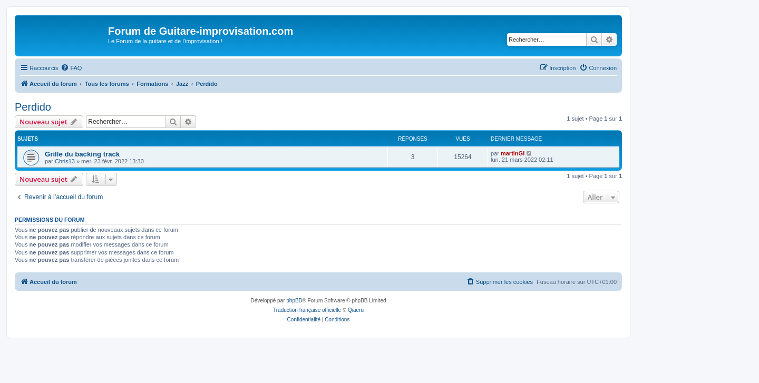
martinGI (512, 153)
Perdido (33, 107)
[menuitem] (71, 68)
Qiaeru (356, 310)
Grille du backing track (82, 154)
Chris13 (65, 161)
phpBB (294, 300)
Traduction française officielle (307, 310)
